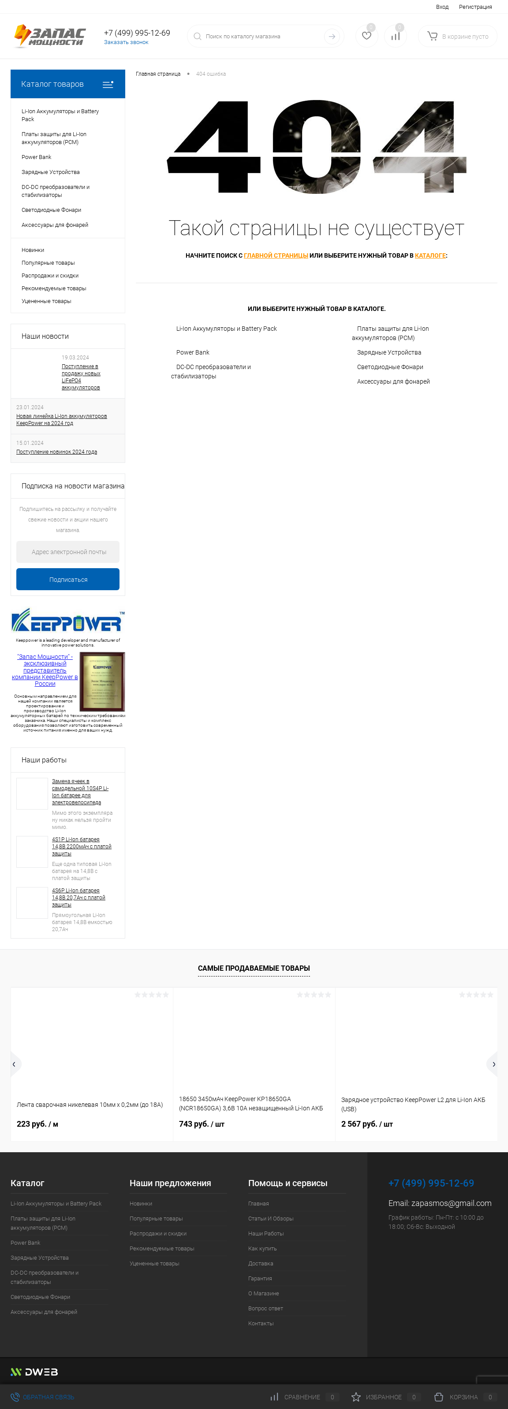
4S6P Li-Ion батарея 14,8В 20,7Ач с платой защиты (78, 898)
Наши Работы (266, 1233)
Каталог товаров (68, 84)
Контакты (261, 1323)
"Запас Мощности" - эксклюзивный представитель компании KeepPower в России (45, 670)
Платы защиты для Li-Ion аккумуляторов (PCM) (390, 333)
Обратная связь (43, 1397)
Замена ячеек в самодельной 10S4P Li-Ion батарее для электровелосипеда (80, 792)
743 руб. (201, 1123)
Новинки (33, 250)
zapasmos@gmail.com (451, 1203)
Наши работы (44, 760)
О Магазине (263, 1293)
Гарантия (260, 1278)
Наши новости (45, 336)
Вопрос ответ (265, 1308)
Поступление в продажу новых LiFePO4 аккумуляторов (81, 377)
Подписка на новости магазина (73, 486)
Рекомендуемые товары (54, 288)
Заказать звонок (126, 42)
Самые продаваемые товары (254, 968)
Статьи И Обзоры (271, 1218)
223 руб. (37, 1123)
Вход (442, 7)
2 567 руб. (367, 1123)
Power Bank (192, 352)
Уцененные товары (46, 301)
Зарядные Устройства (389, 352)
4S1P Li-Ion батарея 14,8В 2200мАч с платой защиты (82, 846)
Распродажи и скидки (50, 275)
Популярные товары (48, 262)
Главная (258, 1203)
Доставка (260, 1263)
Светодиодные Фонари (390, 366)
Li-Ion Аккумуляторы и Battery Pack (226, 328)
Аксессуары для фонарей (393, 381)
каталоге (430, 255)
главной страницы (276, 255)
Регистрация (475, 7)
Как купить (262, 1248)
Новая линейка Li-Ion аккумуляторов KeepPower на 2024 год (61, 419)
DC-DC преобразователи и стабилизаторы (211, 371)
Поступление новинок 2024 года (56, 452)
